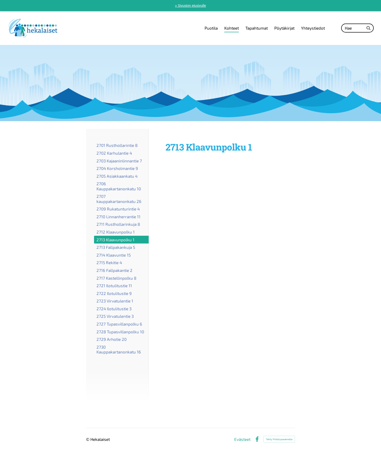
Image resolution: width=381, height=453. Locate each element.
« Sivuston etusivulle (190, 6)
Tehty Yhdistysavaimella (279, 439)
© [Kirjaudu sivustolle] (88, 439)
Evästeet (242, 439)
